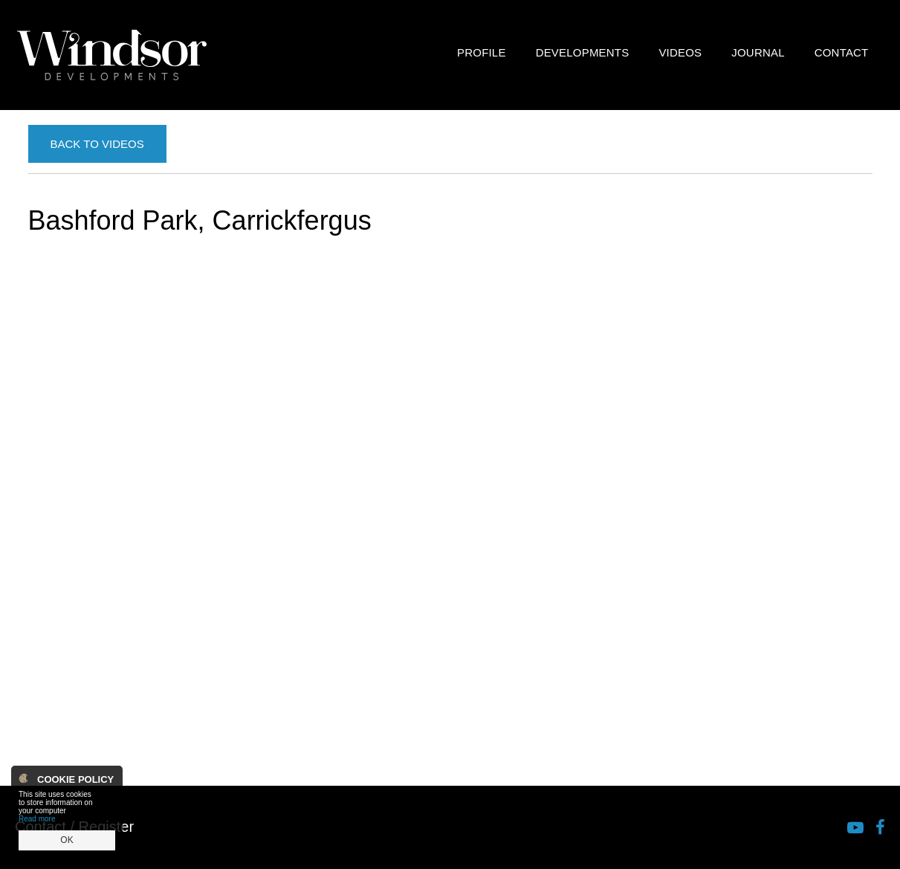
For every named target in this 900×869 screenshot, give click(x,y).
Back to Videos (97, 144)
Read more (37, 819)
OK (66, 840)
